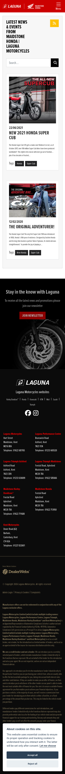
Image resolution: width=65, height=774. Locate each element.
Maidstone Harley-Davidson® (11, 491)
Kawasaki (33, 399)
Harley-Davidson (12, 399)
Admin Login (8, 592)
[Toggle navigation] (58, 6)
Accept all (32, 755)
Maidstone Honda (43, 489)
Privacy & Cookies (22, 592)
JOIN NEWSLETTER (32, 315)
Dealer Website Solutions (9, 566)
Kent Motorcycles (11, 525)
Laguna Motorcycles (12, 434)
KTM (41, 399)
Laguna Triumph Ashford (15, 461)
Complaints (35, 592)
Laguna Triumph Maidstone (48, 461)
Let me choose (48, 745)
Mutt (48, 399)
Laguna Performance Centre (48, 434)
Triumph (32, 404)
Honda (24, 399)
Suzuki (55, 399)
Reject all (32, 763)
